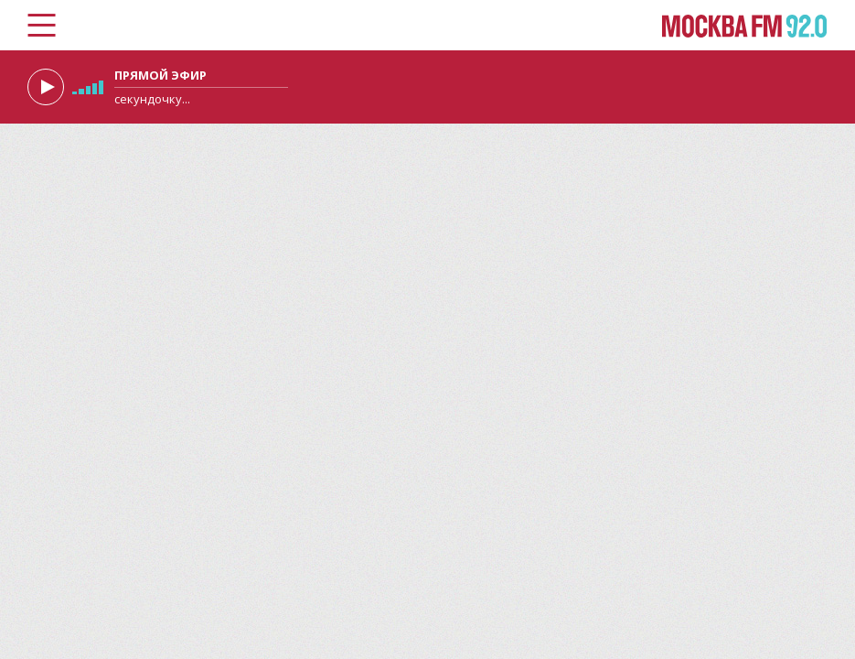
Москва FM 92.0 (745, 26)
